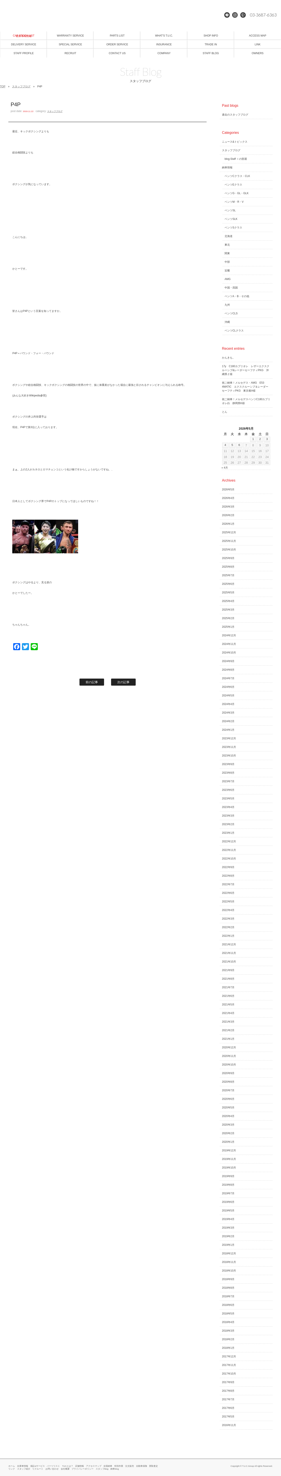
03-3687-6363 (262, 15)
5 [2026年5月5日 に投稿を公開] (232, 445)
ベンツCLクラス (234, 330)
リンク (11, 1469)
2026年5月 (228, 489)
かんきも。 (228, 357)
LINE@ (227, 15)
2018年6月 (228, 1305)
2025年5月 (228, 592)
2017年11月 (229, 1365)
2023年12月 (229, 738)
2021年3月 (228, 1021)
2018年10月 (229, 1270)
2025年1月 (228, 626)
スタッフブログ (21, 86)
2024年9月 (228, 661)
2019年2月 (228, 1236)
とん (224, 411)
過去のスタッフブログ (235, 114)
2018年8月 (228, 1287)
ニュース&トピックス (234, 141)
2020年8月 (228, 1081)
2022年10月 (229, 858)
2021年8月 (228, 978)
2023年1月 (228, 832)
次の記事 (123, 682)
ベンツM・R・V (234, 201)
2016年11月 (229, 1425)
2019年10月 (229, 1167)
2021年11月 (229, 953)
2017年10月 (229, 1373)
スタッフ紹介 (23, 1469)
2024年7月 (228, 678)
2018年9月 (228, 1279)
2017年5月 (228, 1416)
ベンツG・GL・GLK (237, 193)
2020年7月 (228, 1090)
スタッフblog (102, 1469)
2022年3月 (228, 918)
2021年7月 (228, 987)
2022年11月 (229, 850)
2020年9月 (228, 1073)
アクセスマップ (93, 1466)
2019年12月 (229, 1150)
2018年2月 (228, 1339)
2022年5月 (228, 901)
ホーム (11, 1466)
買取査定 (153, 1466)
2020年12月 (229, 1047)
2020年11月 (229, 1056)
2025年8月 (228, 566)
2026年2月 (228, 515)
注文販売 (129, 1466)
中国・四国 (231, 287)
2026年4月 (228, 498)
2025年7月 (228, 575)
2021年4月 (228, 1013)
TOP (2, 86)
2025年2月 (228, 618)
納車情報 (227, 167)
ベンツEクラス (233, 184)
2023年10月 (229, 755)
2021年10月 (229, 961)
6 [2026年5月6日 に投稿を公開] (239, 445)
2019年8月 (228, 1184)
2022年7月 (228, 884)
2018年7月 (228, 1296)
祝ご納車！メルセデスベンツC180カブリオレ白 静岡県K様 (246, 401)
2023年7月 (228, 781)
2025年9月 (228, 558)
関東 (227, 253)
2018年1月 (228, 1347)
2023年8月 (228, 772)
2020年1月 (228, 1141)
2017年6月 (228, 1408)
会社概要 (65, 1469)
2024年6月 (228, 686)
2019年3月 (228, 1227)
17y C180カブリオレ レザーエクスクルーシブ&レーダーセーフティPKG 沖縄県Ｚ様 (245, 370)
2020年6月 (228, 1099)
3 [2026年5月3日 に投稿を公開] (267, 439)
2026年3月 (228, 506)
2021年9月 (228, 970)
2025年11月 (229, 541)
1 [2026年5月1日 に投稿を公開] (253, 439)
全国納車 (107, 1466)
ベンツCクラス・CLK (237, 176)
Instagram (235, 15)
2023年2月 (228, 824)
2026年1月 (228, 523)
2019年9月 (228, 1176)
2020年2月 (228, 1133)
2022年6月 (228, 892)
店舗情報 (79, 1466)
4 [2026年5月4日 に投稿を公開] (225, 445)
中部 (227, 261)
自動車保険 (141, 1466)
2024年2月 (228, 721)
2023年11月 (229, 747)
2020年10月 (229, 1064)
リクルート (37, 1469)
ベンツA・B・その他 (237, 296)
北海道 (228, 236)
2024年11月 (229, 644)
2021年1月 (228, 1038)
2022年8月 (228, 875)
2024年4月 (228, 704)
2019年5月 (228, 1210)
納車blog (114, 1469)
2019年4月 (228, 1219)
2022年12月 (229, 841)
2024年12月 (229, 635)
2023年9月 (228, 764)
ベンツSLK (231, 219)
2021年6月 (228, 995)
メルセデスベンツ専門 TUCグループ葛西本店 (140, 15)
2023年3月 (228, 815)
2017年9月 (228, 1382)
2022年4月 (228, 910)
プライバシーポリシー (83, 1469)
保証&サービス (37, 1466)
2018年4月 (228, 1322)
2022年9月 (228, 867)
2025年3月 (228, 609)
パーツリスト (53, 1466)
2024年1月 (228, 729)
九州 (227, 304)
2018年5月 (228, 1313)
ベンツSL (230, 210)
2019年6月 (228, 1202)
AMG (228, 279)
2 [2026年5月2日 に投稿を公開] (260, 439)
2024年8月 (228, 669)
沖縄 (227, 322)
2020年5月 (228, 1107)
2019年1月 (228, 1244)
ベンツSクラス (233, 227)
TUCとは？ (67, 1466)
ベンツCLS (231, 313)
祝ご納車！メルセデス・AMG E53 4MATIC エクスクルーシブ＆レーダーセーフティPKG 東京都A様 (245, 386)
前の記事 (92, 682)
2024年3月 (228, 712)
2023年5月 (228, 798)
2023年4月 (228, 807)
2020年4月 (228, 1116)
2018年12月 (229, 1253)
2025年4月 (228, 601)
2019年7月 (228, 1193)
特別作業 (118, 1466)
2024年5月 (228, 695)
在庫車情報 (22, 1466)
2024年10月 (229, 652)
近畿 (227, 270)
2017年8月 (228, 1390)
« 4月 (225, 467)
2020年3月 (228, 1124)
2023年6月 (228, 789)
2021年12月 (229, 944)
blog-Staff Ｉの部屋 (236, 158)
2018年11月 (229, 1262)
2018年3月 (228, 1330)
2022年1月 (228, 935)
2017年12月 (229, 1356)
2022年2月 (228, 927)
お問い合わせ (52, 1469)
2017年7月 (228, 1399)
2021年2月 (228, 1030)
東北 (227, 244)
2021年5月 (228, 1004)
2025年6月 (228, 583)
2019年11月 (229, 1159)
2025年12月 (229, 532)
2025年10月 (229, 549)
